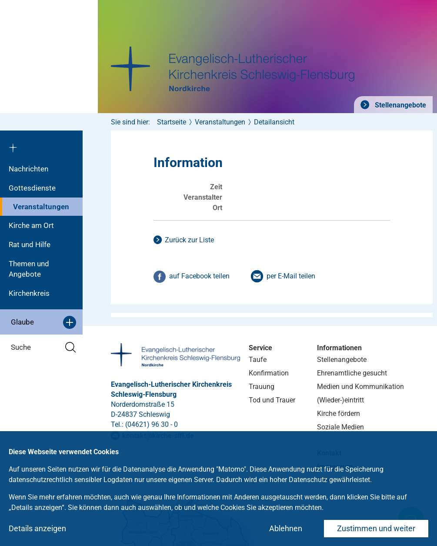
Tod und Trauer (272, 400)
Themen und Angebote (29, 268)
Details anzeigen (37, 528)
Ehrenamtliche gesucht (352, 373)
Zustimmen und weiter (376, 528)
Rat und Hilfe (29, 244)
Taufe (258, 359)
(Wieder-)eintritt (340, 400)
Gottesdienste (32, 188)
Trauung (261, 386)
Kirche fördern (338, 413)
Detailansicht (274, 122)
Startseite (171, 122)
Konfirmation (269, 373)
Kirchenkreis (29, 293)
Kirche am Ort (31, 225)
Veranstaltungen (41, 206)
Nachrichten (28, 168)
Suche (43, 347)
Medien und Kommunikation (360, 386)
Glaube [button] (43, 322)
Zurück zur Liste (189, 240)
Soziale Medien (340, 427)
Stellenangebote (399, 105)
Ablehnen (285, 528)
